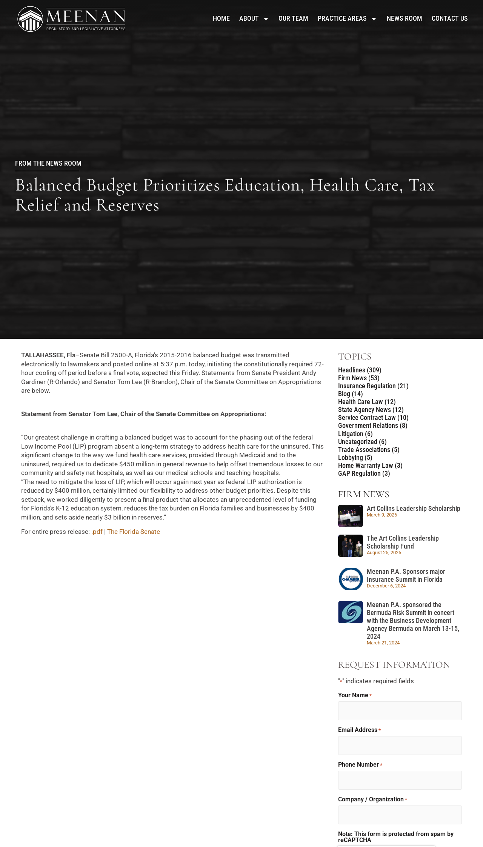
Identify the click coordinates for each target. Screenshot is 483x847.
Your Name (355, 695)
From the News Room (48, 163)
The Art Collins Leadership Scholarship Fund (403, 542)
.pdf (97, 531)
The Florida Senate (134, 531)
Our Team (293, 18)
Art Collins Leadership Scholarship (413, 508)
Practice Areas (347, 19)
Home (221, 18)
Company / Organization (372, 798)
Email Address (359, 730)
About (254, 19)
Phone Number (360, 764)
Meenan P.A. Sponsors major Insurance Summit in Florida (406, 575)
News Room (404, 18)
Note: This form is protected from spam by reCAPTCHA (396, 835)
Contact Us (450, 18)
